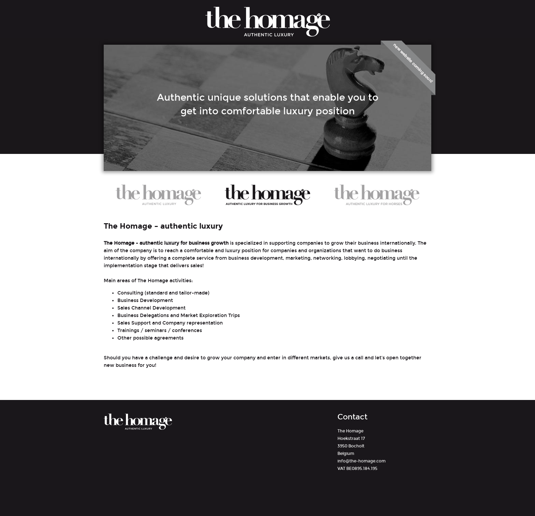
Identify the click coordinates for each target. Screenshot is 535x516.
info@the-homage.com (361, 461)
